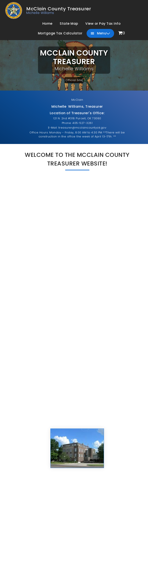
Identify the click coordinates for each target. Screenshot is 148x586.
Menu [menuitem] (100, 33)
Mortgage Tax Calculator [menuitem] (60, 33)
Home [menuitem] (47, 23)
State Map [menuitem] (69, 23)
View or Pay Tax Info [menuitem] (102, 23)
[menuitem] (121, 33)
